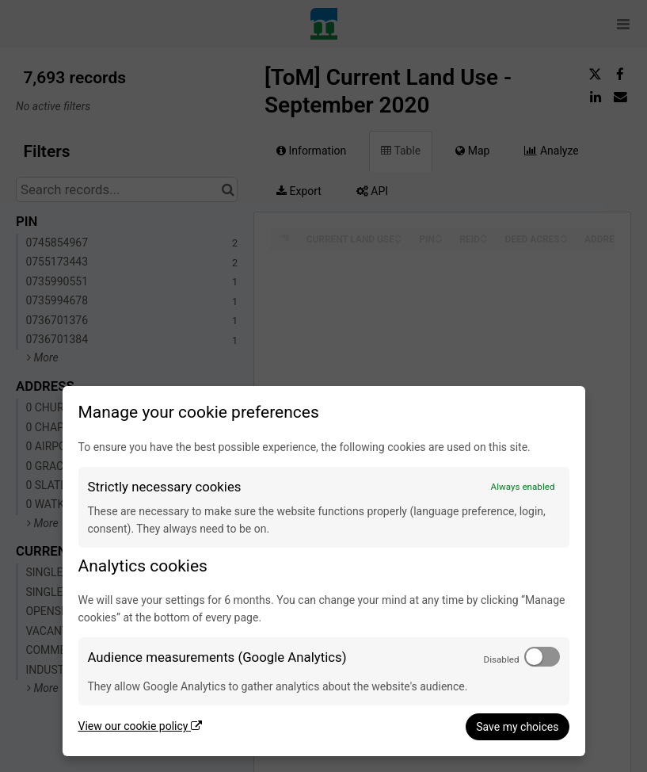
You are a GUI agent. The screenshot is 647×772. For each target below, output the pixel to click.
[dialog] (324, 571)
